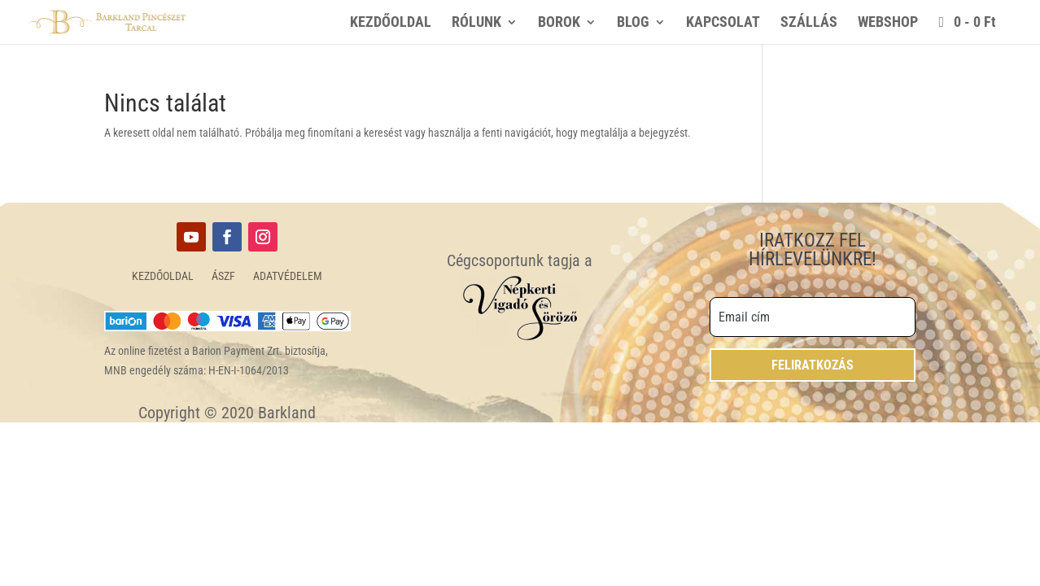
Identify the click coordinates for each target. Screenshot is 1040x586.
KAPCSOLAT (723, 23)
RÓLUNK (476, 23)
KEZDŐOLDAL (390, 23)
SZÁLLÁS (808, 23)
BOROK (559, 23)
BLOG (633, 23)
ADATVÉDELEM (287, 276)
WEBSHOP (888, 23)
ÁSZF (223, 276)
